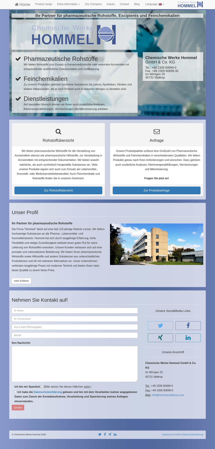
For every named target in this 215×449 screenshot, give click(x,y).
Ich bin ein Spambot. (27, 386)
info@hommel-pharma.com (168, 395)
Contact (124, 4)
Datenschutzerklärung (48, 392)
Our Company (93, 4)
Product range (43, 4)
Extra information (68, 4)
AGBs (177, 434)
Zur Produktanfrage (157, 190)
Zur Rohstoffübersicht (58, 190)
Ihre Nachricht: (21, 342)
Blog (137, 4)
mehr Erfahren (21, 281)
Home (22, 4)
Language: (154, 4)
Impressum (167, 434)
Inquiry (111, 4)
